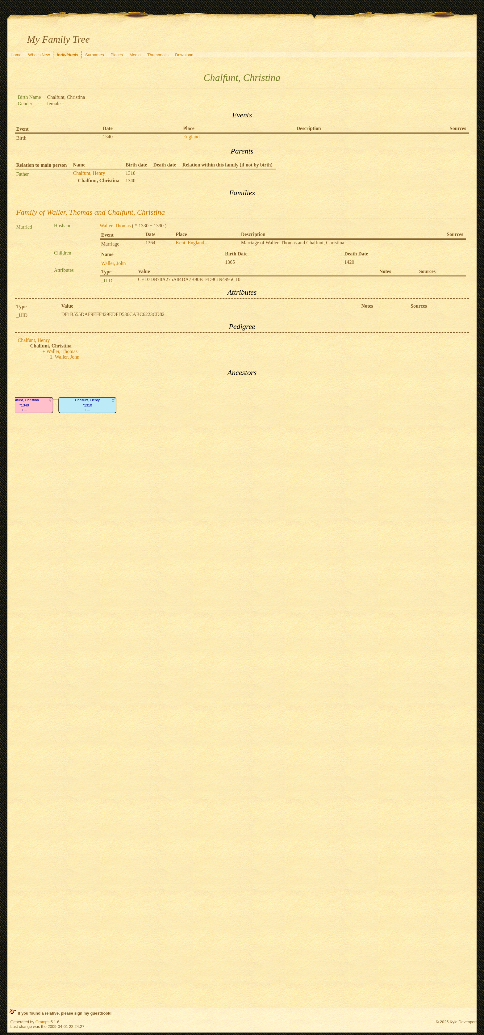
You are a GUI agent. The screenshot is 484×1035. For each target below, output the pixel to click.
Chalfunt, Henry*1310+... (87, 405)
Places (117, 55)
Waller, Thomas (115, 225)
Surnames (94, 55)
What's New (39, 55)
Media (134, 55)
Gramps (42, 1022)
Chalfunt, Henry (89, 173)
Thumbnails (158, 55)
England (191, 136)
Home (16, 55)
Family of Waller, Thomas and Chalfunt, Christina (90, 212)
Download (184, 55)
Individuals (67, 55)
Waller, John (113, 263)
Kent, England (190, 242)
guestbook (100, 1013)
